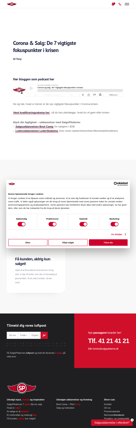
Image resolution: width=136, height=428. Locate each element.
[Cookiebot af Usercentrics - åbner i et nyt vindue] (116, 184)
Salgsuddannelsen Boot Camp (34, 126)
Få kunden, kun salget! (21, 418)
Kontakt (107, 404)
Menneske (114, 415)
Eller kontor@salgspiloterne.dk (103, 348)
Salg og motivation (65, 408)
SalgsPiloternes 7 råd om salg (24, 404)
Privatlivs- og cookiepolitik (116, 418)
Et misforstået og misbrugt (21, 415)
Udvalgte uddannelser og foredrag (74, 399)
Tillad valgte (68, 242)
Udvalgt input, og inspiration (25, 399)
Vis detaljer (116, 234)
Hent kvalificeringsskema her (31, 112)
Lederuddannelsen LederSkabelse (37, 130)
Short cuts (109, 399)
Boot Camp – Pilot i (68, 404)
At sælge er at (18, 411)
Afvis (27, 242)
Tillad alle (108, 242)
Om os (107, 408)
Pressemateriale (112, 411)
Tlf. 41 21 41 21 (108, 340)
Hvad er (14, 408)
